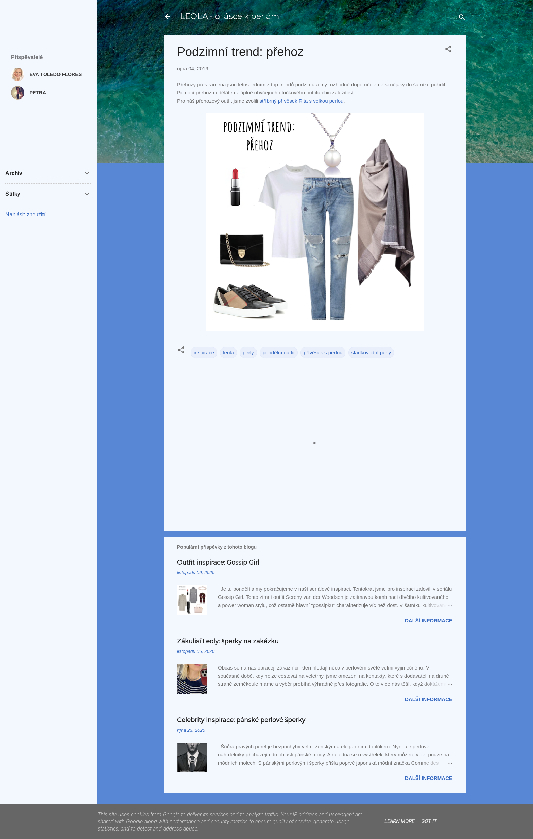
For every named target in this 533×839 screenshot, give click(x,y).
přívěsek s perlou (323, 352)
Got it (429, 821)
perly (248, 352)
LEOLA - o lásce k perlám (229, 16)
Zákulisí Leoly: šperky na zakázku (228, 641)
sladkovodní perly (371, 352)
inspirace (204, 352)
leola (228, 352)
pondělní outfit (279, 352)
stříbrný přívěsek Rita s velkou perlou (302, 101)
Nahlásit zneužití (25, 214)
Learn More (399, 821)
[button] (448, 50)
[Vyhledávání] (462, 18)
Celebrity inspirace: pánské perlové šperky (241, 720)
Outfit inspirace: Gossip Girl (218, 562)
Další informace (428, 620)
